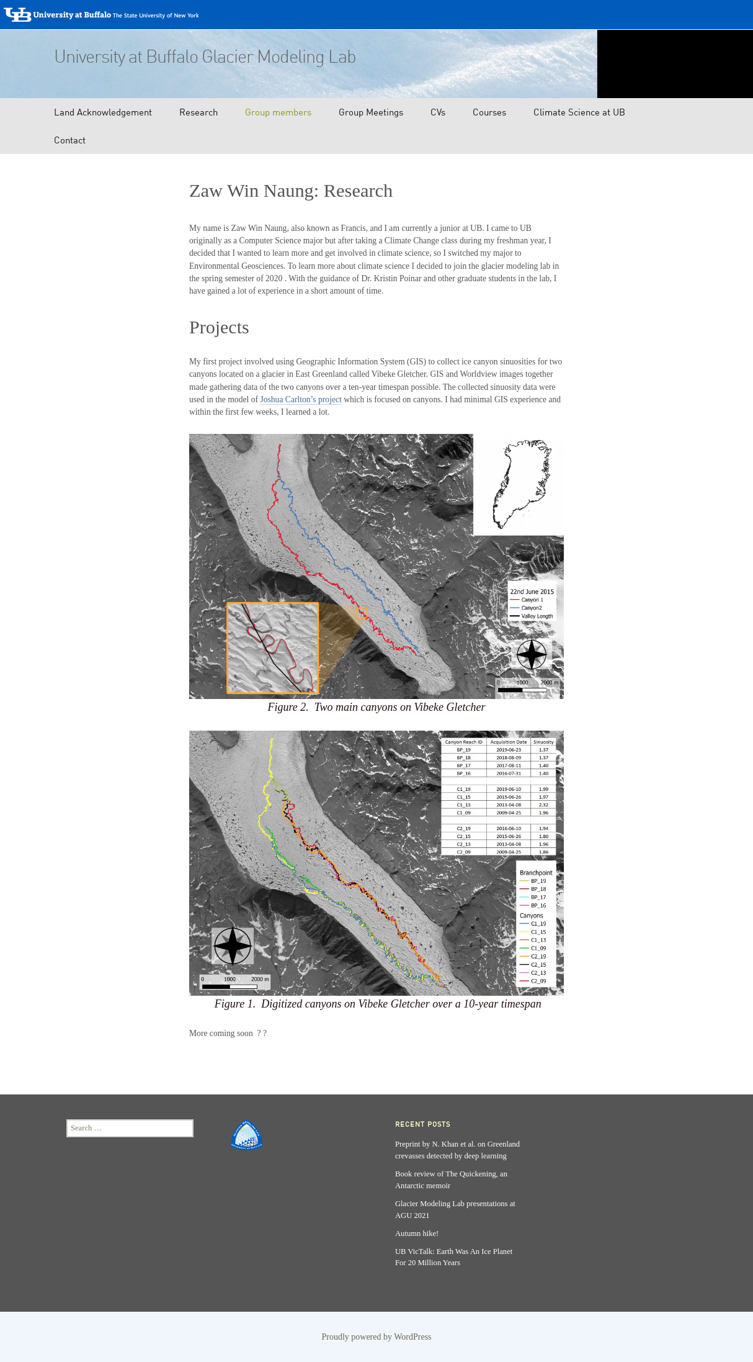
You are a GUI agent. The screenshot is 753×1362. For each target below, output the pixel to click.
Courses (489, 111)
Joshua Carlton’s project (300, 399)
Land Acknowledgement (103, 111)
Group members (278, 111)
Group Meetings (371, 111)
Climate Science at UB (579, 111)
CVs (437, 111)
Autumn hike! (417, 1233)
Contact (70, 139)
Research (198, 111)
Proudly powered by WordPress (376, 1337)
